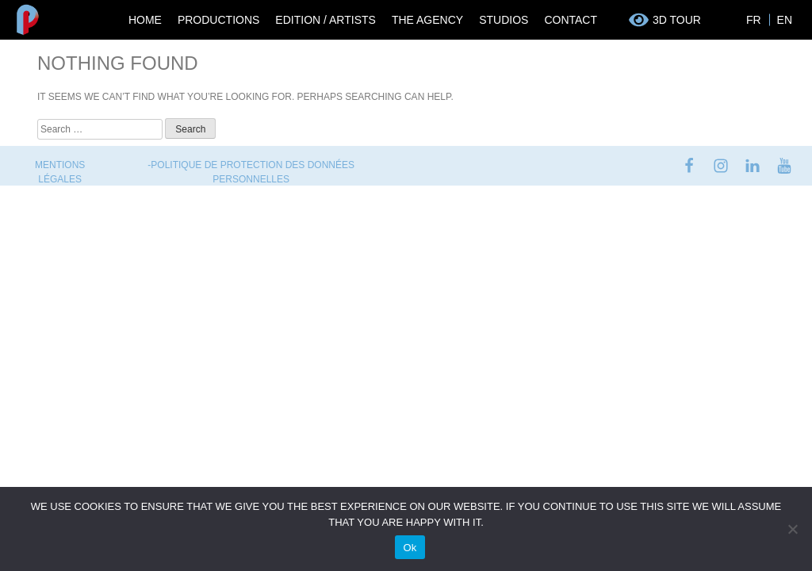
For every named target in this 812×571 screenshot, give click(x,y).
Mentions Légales (60, 172)
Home (145, 19)
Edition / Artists (325, 19)
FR (753, 19)
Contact (570, 19)
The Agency (427, 19)
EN (784, 19)
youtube (784, 166)
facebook (689, 166)
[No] (792, 529)
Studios (503, 19)
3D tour (677, 19)
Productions (218, 19)
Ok (409, 548)
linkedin (752, 166)
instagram (721, 166)
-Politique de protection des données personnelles (250, 172)
